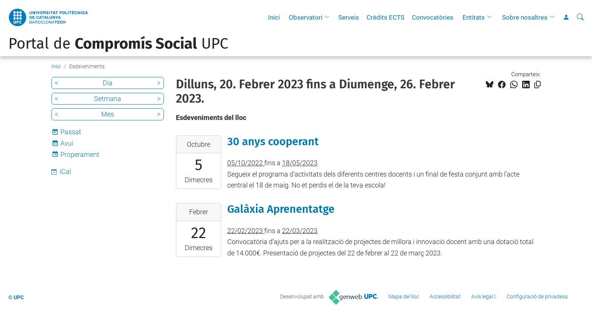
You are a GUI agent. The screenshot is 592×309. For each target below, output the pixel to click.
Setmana (107, 99)
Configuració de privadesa (537, 297)
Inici (274, 17)
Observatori (305, 17)
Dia (108, 83)
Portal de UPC (118, 44)
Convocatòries (432, 17)
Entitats (473, 17)
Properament (79, 154)
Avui (66, 143)
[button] (329, 17)
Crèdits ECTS (385, 17)
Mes (107, 114)
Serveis (348, 17)
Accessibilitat (445, 297)
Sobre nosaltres (524, 17)
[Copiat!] (537, 84)
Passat (70, 132)
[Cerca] (580, 17)
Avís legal (482, 297)
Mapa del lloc (403, 297)
